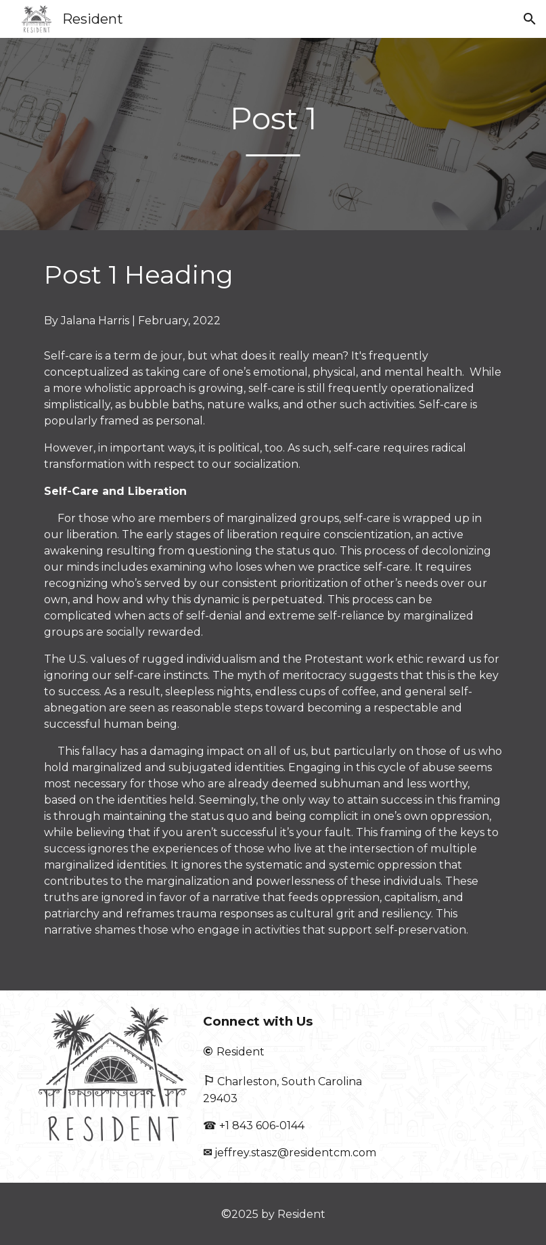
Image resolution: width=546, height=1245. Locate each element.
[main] (272, 133)
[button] (530, 19)
